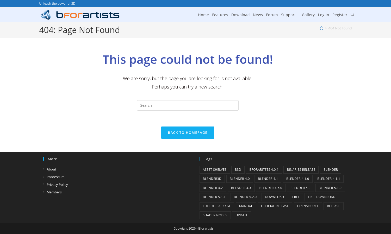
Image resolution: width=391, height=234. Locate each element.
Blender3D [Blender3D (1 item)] (212, 178)
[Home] (321, 28)
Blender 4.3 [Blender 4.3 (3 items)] (241, 188)
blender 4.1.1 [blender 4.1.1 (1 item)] (328, 178)
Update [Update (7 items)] (241, 215)
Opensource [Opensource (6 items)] (308, 206)
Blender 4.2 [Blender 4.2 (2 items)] (213, 188)
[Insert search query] (188, 105)
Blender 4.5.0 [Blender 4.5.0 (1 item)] (270, 188)
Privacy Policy (57, 184)
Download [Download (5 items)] (274, 197)
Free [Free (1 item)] (296, 197)
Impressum (56, 176)
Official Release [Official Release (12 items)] (275, 206)
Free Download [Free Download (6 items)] (321, 197)
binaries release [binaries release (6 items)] (301, 169)
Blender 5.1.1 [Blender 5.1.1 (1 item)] (214, 197)
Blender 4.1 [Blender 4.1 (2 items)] (268, 178)
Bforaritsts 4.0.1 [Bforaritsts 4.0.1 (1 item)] (263, 169)
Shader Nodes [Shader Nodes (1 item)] (215, 215)
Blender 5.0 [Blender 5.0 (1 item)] (300, 188)
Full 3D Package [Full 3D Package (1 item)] (217, 206)
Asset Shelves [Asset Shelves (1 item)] (215, 169)
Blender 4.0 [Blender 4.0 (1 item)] (240, 178)
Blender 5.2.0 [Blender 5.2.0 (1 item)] (245, 197)
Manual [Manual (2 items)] (246, 206)
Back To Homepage (187, 132)
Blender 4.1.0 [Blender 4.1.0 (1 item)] (297, 178)
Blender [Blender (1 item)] (331, 169)
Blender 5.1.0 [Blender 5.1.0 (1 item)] (330, 188)
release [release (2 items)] (333, 206)
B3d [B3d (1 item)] (238, 169)
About (51, 169)
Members (54, 192)
